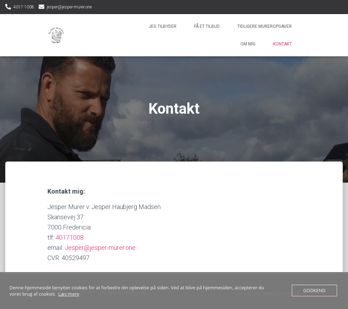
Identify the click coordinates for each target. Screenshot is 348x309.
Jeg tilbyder (162, 26)
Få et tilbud (207, 26)
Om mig (248, 44)
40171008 (70, 237)
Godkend (314, 290)
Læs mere (68, 294)
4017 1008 (23, 7)
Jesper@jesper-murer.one (100, 247)
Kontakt (282, 44)
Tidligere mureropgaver (264, 26)
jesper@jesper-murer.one (69, 7)
